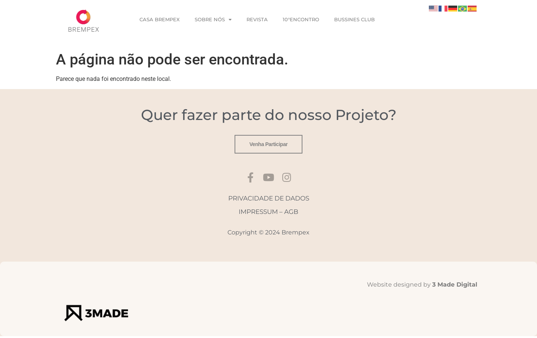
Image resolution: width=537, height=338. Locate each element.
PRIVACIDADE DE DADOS (268, 199)
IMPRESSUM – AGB (268, 213)
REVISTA (257, 19)
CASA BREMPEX (159, 19)
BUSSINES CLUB (354, 19)
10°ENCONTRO (301, 19)
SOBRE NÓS (213, 19)
